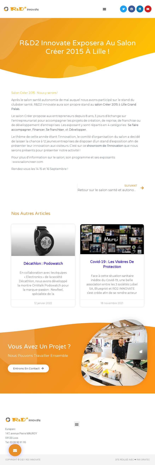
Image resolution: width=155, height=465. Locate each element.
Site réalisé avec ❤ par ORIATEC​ (132, 459)
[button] (104, 9)
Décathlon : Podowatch (43, 264)
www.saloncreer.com (28, 162)
